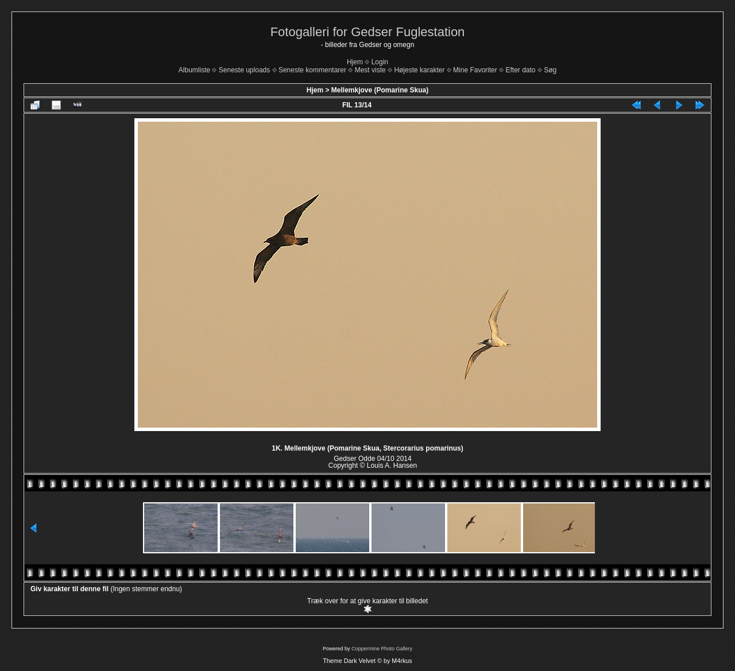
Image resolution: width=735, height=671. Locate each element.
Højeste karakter (419, 70)
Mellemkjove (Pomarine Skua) (379, 90)
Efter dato (520, 70)
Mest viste (370, 70)
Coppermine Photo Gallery (381, 648)
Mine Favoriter (475, 70)
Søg (550, 70)
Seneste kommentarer (312, 70)
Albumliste (194, 70)
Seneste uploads (244, 70)
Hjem (355, 62)
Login (380, 62)
